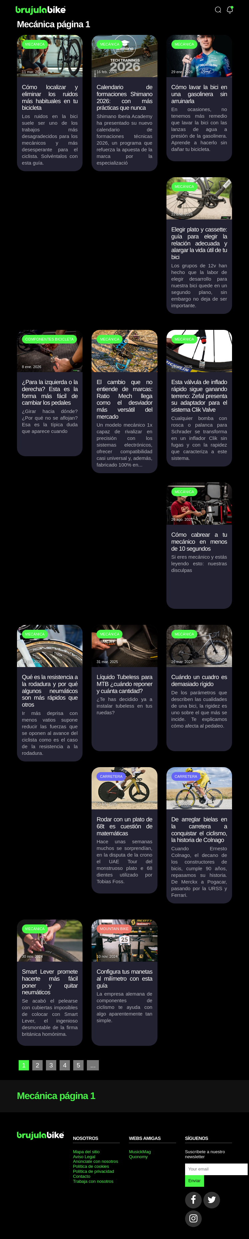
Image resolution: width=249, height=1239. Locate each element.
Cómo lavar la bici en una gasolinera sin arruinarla (199, 94)
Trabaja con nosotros (93, 1181)
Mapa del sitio (86, 1151)
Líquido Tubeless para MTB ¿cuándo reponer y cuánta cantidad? (124, 684)
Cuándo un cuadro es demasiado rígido (199, 680)
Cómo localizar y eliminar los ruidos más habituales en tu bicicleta (50, 97)
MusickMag (140, 1151)
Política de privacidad (93, 1171)
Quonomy (138, 1156)
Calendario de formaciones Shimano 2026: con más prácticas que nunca (124, 97)
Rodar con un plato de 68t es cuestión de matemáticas (124, 826)
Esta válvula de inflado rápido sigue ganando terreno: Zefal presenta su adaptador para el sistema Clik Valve (199, 396)
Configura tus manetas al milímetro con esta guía (124, 978)
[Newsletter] (230, 10)
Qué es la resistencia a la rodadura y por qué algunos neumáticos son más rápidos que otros (50, 691)
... (93, 1065)
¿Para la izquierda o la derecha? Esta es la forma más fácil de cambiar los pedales (50, 392)
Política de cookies (91, 1166)
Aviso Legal (84, 1156)
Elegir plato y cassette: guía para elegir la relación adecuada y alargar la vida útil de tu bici (199, 243)
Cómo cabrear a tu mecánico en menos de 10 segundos (199, 541)
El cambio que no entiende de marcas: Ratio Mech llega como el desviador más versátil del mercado (124, 399)
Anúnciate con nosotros (95, 1161)
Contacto (81, 1176)
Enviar (194, 1180)
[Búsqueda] (218, 10)
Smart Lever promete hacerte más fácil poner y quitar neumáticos (50, 982)
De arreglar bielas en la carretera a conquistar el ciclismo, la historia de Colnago (199, 829)
